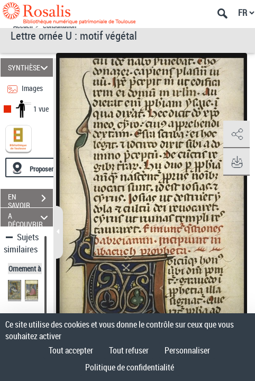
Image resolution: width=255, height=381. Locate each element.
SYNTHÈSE (29, 67)
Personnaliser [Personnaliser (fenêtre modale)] (187, 350)
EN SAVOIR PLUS (30, 199)
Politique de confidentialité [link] (129, 367)
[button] (236, 134)
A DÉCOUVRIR (29, 217)
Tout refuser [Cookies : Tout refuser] (129, 350)
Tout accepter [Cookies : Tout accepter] (71, 350)
